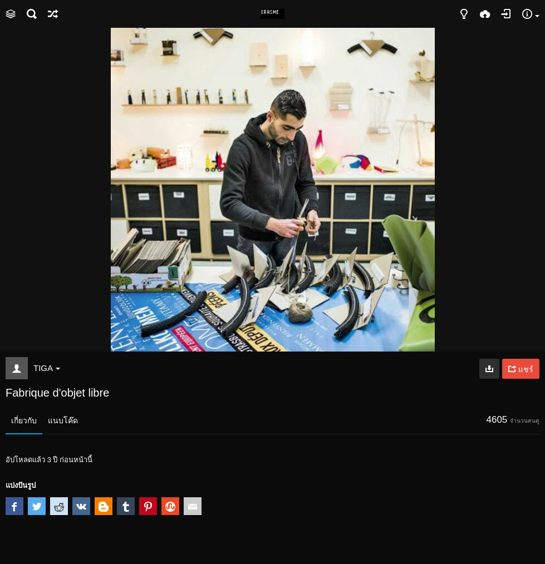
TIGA (46, 368)
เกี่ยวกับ (24, 420)
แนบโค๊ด (63, 420)
